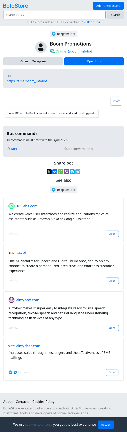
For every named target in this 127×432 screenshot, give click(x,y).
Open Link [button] (94, 61)
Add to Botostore (108, 6)
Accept (105, 424)
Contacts (22, 401)
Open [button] (112, 233)
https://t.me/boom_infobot (27, 81)
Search (115, 15)
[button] (63, 34)
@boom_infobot (80, 51)
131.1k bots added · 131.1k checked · (63, 22)
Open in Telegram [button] (33, 61)
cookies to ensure (39, 424)
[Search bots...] (54, 15)
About (8, 401)
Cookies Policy (43, 401)
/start (116, 101)
